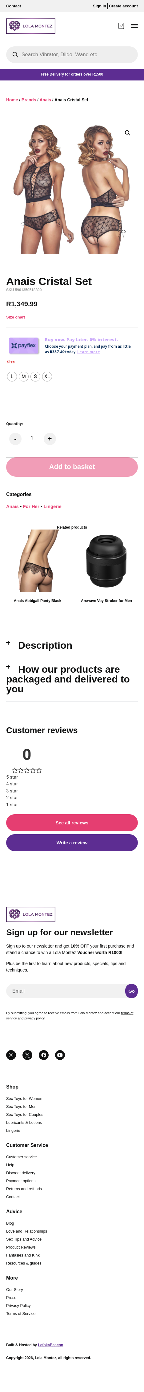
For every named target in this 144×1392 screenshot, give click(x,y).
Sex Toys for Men (21, 1106)
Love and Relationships (26, 1231)
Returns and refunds (24, 1189)
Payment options (20, 1181)
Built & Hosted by (34, 1345)
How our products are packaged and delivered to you (68, 679)
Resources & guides (24, 1263)
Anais (45, 100)
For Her (31, 506)
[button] (134, 26)
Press (11, 1297)
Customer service (21, 1157)
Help (10, 1165)
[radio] (12, 376)
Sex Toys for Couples (24, 1114)
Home (12, 100)
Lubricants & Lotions (24, 1122)
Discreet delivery (20, 1173)
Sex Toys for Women (24, 1098)
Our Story (14, 1289)
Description (45, 645)
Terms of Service (20, 1313)
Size (11, 362)
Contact (13, 1197)
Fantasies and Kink (23, 1255)
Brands (29, 100)
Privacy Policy (18, 1305)
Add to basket (72, 467)
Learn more (88, 351)
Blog (10, 1223)
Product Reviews (21, 1247)
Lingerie (52, 506)
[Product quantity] (32, 438)
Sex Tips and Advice (24, 1239)
